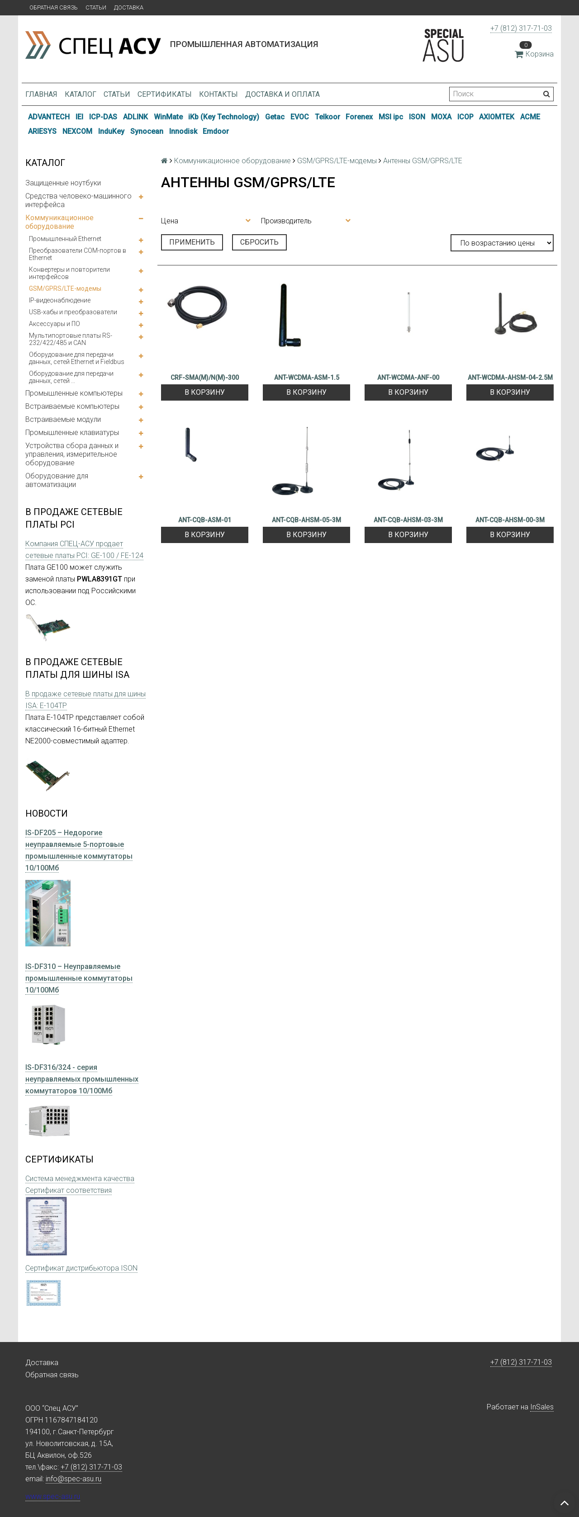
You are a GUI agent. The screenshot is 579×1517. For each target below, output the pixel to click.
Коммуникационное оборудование (59, 222)
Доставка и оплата (282, 94)
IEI (79, 117)
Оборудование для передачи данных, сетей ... (71, 377)
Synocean (146, 131)
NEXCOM (77, 131)
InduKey (111, 131)
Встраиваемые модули (63, 419)
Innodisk (183, 131)
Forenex (359, 117)
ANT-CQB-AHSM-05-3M (306, 520)
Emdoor (216, 131)
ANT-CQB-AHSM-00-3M (510, 520)
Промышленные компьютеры (74, 393)
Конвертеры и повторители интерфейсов (69, 273)
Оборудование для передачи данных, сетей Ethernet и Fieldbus (76, 358)
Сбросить (259, 242)
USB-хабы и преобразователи (73, 312)
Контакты (218, 94)
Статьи (95, 7)
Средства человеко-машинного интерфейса (78, 200)
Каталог (80, 94)
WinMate (168, 117)
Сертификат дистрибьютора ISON (81, 1268)
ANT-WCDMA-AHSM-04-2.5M (510, 377)
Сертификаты (165, 94)
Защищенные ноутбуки (63, 183)
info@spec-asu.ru (73, 1478)
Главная (41, 94)
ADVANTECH (49, 117)
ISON (417, 117)
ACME (530, 117)
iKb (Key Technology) (223, 117)
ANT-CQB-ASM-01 (204, 520)
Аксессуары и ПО (54, 323)
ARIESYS (42, 131)
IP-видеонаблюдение (59, 300)
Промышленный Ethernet (65, 238)
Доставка (128, 7)
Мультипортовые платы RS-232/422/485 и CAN (70, 339)
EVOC (299, 117)
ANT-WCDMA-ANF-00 (408, 377)
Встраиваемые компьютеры (72, 406)
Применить (192, 242)
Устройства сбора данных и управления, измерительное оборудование (72, 454)
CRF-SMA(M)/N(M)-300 (205, 377)
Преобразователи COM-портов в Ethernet (77, 254)
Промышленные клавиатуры (72, 432)
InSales (542, 1407)
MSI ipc (391, 117)
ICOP (465, 117)
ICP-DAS (103, 117)
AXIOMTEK (496, 117)
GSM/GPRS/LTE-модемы (65, 288)
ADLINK (135, 117)
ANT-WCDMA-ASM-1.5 (306, 377)
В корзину (205, 392)
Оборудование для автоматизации (56, 480)
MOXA (441, 117)
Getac (275, 117)
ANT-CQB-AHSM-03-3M (408, 520)
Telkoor (327, 117)
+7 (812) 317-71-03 (521, 28)
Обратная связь (53, 7)
